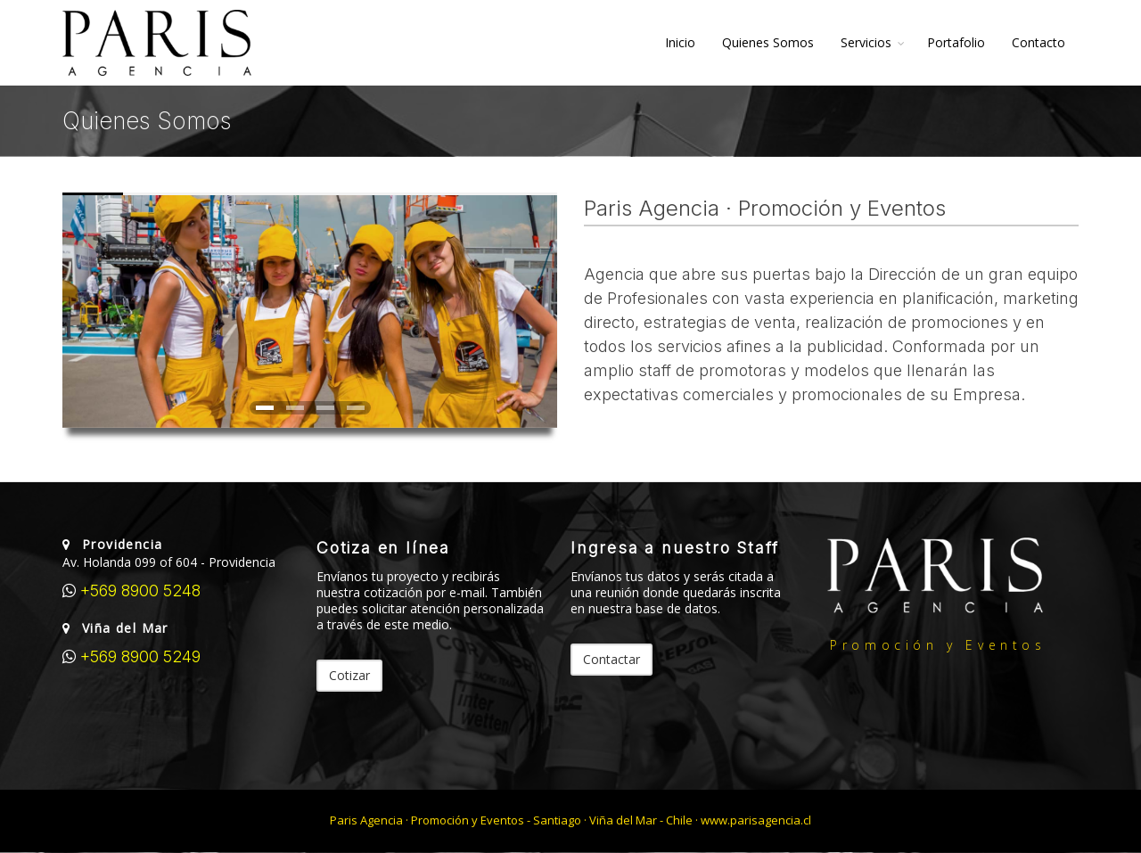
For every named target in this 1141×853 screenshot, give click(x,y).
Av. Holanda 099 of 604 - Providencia (168, 562)
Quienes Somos (768, 42)
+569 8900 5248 (138, 590)
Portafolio (956, 42)
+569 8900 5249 (138, 656)
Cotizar (349, 675)
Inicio (680, 42)
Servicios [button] (866, 42)
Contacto (1038, 42)
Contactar (611, 659)
